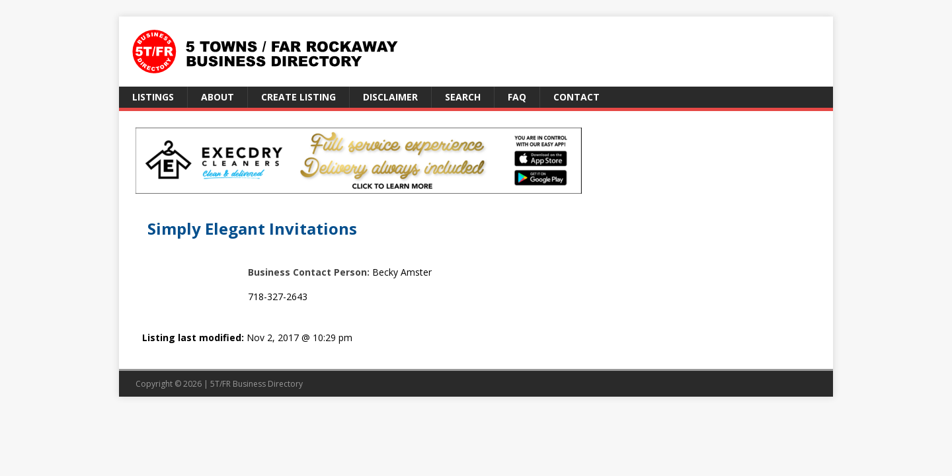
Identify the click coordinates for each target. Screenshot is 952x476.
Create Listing (298, 97)
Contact (576, 97)
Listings (153, 97)
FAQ (517, 97)
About (217, 97)
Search (463, 97)
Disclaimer (390, 97)
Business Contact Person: (309, 272)
